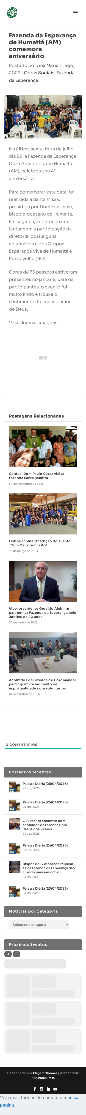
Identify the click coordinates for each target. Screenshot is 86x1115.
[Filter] (16, 954)
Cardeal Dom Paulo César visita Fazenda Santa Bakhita (36, 476)
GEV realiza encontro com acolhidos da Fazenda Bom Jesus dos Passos (45, 825)
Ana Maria (47, 65)
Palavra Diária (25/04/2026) (45, 802)
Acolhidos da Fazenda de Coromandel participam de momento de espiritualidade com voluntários (42, 684)
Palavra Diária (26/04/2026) (45, 784)
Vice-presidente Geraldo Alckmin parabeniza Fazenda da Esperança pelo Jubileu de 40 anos (43, 612)
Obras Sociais (39, 73)
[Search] (8, 954)
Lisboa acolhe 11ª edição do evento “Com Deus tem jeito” (40, 543)
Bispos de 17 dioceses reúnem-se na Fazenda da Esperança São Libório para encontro (49, 868)
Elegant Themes (45, 1073)
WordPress (46, 1078)
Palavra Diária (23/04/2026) (45, 888)
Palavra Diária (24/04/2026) (45, 845)
